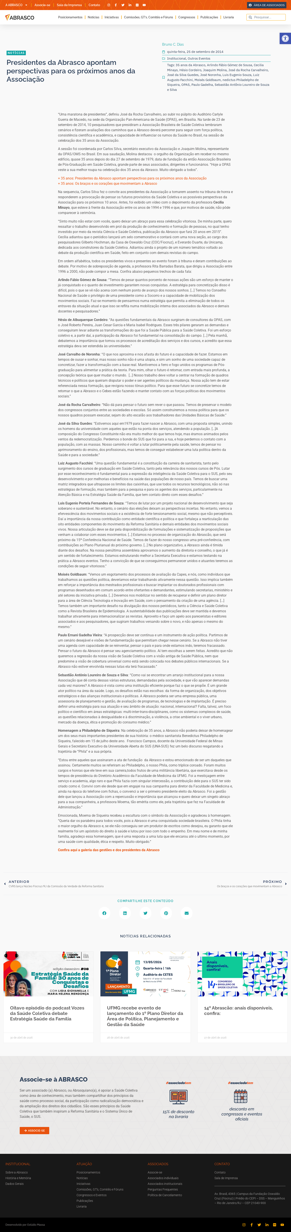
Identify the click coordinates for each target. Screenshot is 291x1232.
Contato (94, 5)
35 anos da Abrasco (190, 65)
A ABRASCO (16, 5)
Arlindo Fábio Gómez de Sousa (229, 65)
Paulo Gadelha (202, 85)
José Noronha (210, 75)
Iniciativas (112, 17)
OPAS (185, 85)
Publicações (209, 17)
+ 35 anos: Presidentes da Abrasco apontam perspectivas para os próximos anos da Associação (132, 178)
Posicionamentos (70, 17)
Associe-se (42, 5)
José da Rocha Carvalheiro (248, 70)
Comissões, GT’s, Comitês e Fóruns (148, 17)
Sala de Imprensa (69, 5)
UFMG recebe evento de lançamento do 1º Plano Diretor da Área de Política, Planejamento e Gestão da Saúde (145, 1016)
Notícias (93, 17)
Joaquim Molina (215, 70)
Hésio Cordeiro (190, 70)
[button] (285, 38)
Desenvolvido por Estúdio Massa (25, 1225)
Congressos (186, 17)
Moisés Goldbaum (208, 80)
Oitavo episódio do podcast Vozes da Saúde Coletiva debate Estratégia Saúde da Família (47, 1013)
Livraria (228, 17)
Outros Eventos (199, 58)
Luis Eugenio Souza (237, 75)
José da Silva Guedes (182, 75)
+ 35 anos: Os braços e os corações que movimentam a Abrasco (107, 183)
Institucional (176, 58)
